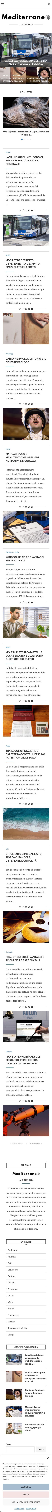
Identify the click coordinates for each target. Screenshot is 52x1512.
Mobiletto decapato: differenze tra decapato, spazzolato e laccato (12, 78)
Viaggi (11, 1334)
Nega (26, 1494)
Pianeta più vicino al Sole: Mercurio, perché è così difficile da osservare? (23, 1060)
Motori (11, 1308)
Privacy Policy (31, 1509)
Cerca (9, 1444)
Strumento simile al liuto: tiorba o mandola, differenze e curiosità (24, 857)
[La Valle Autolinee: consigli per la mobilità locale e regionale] (26, 50)
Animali (12, 1256)
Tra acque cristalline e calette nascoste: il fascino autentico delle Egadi (25, 754)
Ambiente (12, 1250)
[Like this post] (20, 210)
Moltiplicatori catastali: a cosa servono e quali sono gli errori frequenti (24, 656)
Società (11, 1321)
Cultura (11, 1276)
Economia (12, 1289)
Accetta (26, 1487)
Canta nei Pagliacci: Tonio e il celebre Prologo (35, 1393)
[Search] (49, 4)
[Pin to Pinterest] (29, 210)
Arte (10, 1263)
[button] (47, 1458)
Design (11, 1282)
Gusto (11, 1295)
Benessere (13, 1269)
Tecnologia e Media (17, 1328)
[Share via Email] (32, 210)
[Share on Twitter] (26, 210)
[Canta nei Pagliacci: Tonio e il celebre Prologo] (39, 75)
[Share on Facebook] (23, 210)
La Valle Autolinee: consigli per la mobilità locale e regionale (26, 62)
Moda (10, 1302)
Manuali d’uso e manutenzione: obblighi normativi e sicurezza (22, 457)
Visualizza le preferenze (26, 1502)
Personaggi (13, 1315)
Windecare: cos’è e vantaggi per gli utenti (34, 1427)
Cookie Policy (19, 1509)
